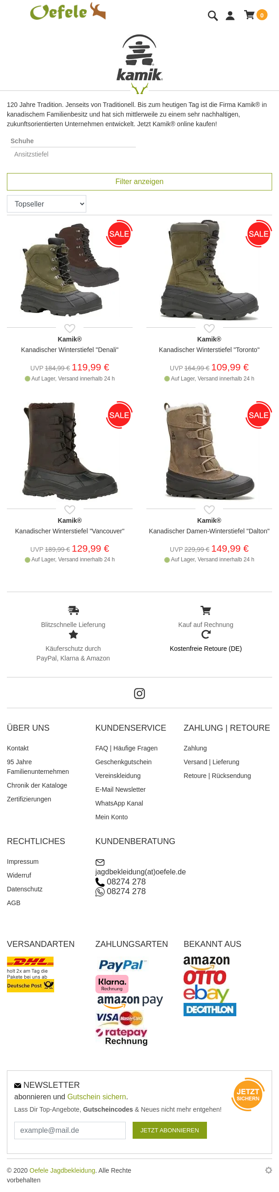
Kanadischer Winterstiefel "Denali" (69, 349)
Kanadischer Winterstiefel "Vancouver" (69, 531)
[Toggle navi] (9, 17)
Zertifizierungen (29, 799)
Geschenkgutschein (123, 762)
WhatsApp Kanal (119, 803)
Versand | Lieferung (211, 762)
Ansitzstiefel (31, 154)
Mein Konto (111, 817)
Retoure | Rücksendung (217, 775)
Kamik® (70, 339)
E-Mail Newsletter (120, 789)
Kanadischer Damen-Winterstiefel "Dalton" (209, 531)
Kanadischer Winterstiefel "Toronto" (209, 349)
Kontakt (17, 748)
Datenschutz (25, 889)
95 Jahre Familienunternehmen (38, 766)
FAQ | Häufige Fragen (126, 748)
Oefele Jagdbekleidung (62, 1170)
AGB (14, 903)
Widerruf (19, 875)
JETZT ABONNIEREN (169, 1130)
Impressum (23, 861)
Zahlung (195, 748)
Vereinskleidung (118, 775)
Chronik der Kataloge (37, 785)
